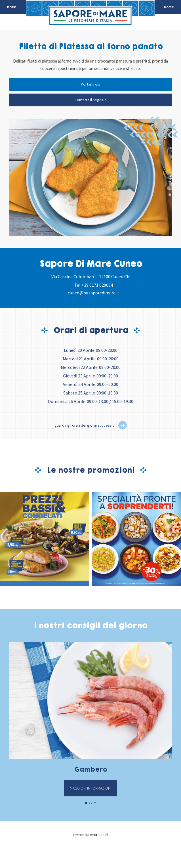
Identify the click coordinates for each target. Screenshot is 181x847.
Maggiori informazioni (90, 788)
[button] (122, 425)
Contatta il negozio (91, 99)
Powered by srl (90, 835)
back (11, 7)
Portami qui (90, 84)
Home (169, 7)
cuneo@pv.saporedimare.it (93, 293)
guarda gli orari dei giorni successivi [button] (84, 425)
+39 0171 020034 (97, 285)
